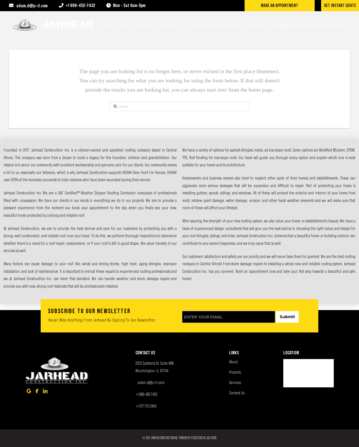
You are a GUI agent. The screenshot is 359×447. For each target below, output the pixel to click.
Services (235, 382)
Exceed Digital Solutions (204, 438)
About (233, 361)
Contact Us (237, 392)
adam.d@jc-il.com (151, 382)
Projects (235, 371)
